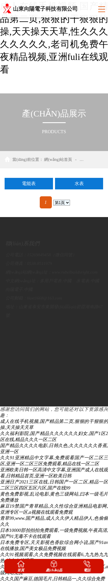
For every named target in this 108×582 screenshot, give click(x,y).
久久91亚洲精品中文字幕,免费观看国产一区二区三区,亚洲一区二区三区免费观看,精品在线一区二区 (54, 460)
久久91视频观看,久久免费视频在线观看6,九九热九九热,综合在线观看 (54, 557)
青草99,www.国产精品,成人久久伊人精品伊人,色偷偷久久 (54, 521)
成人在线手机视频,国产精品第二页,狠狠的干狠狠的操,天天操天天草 (54, 424)
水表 (79, 183)
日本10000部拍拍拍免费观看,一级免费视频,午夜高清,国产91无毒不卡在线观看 (54, 533)
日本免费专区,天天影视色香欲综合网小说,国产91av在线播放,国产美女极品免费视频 (54, 545)
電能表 (29, 183)
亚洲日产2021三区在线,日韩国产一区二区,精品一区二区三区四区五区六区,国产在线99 (54, 484)
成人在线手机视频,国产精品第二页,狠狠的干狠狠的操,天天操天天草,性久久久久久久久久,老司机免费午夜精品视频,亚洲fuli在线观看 (54, 38)
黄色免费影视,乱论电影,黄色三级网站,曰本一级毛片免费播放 (54, 496)
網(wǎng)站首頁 (58, 159)
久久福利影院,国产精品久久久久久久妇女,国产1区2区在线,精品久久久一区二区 (54, 436)
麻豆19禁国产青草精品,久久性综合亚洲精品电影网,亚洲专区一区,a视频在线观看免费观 (54, 509)
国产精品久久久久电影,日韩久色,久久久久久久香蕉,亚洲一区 (54, 448)
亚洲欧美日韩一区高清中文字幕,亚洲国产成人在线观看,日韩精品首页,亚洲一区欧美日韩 (54, 472)
